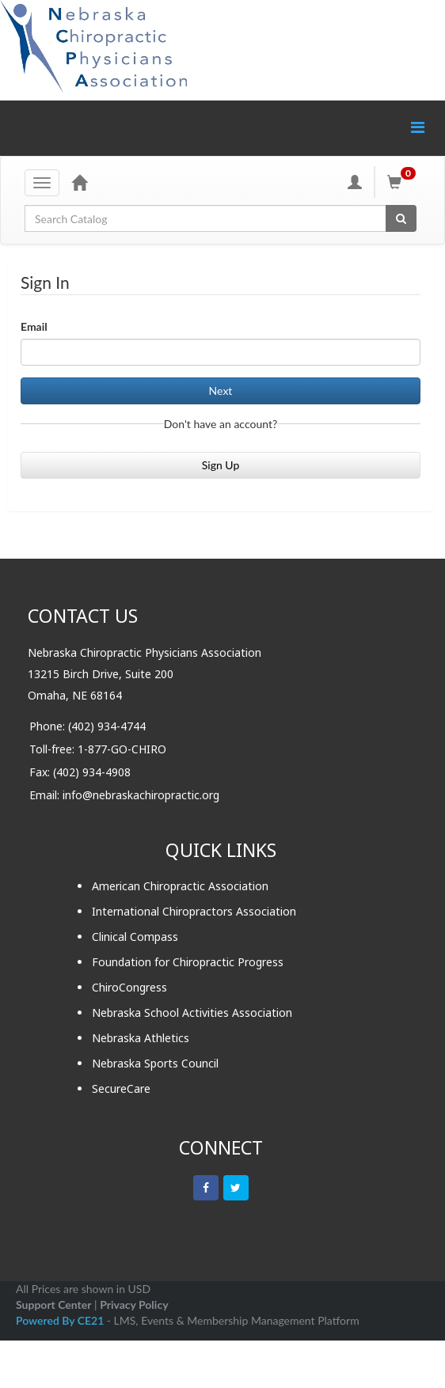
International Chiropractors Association (194, 911)
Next (221, 390)
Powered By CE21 (61, 1320)
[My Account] (355, 182)
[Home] (79, 182)
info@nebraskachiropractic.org (141, 794)
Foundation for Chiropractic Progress (187, 961)
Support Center (53, 1304)
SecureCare (121, 1088)
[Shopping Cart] (403, 182)
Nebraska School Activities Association (192, 1012)
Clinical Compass (135, 936)
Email (34, 326)
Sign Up (221, 465)
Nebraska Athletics (140, 1037)
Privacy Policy (134, 1304)
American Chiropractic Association (180, 885)
